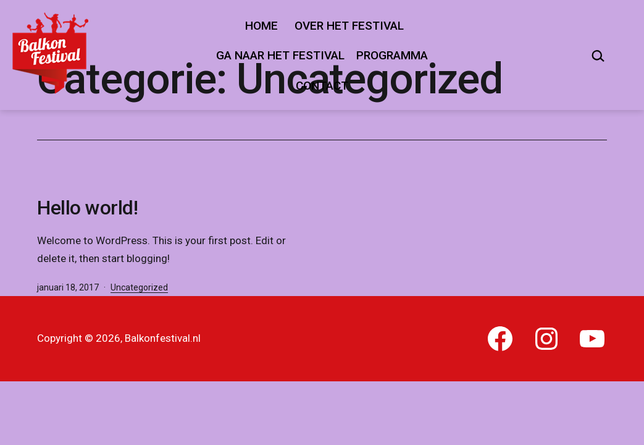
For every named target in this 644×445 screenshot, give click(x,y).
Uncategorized (139, 287)
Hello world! (87, 207)
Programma (392, 55)
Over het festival (349, 26)
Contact (322, 85)
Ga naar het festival (280, 55)
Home (261, 26)
